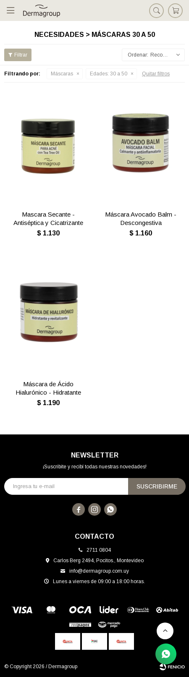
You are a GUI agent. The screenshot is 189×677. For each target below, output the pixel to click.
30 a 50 (108, 74)
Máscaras (62, 74)
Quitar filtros (156, 74)
